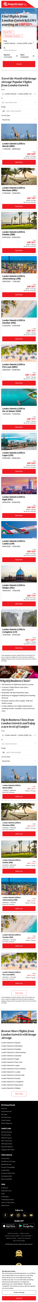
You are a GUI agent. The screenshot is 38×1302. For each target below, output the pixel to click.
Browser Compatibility (8, 1167)
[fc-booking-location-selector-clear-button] (34, 42)
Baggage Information (7, 1149)
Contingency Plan (6, 1176)
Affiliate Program (6, 1138)
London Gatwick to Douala (10, 1078)
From (5, 41)
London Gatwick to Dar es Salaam (13, 1069)
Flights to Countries (12, 1233)
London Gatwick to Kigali (10, 1059)
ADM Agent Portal (6, 1144)
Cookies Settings (19, 1292)
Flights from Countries (24, 1238)
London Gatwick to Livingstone (12, 1082)
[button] (13, 36)
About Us (4, 1108)
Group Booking (6, 1135)
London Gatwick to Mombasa (11, 1046)
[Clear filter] (35, 94)
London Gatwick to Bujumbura (12, 1085)
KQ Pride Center (6, 1117)
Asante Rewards (6, 1111)
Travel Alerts (5, 1196)
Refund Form (5, 1205)
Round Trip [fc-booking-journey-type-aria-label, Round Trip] (7, 32)
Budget (3, 107)
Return (22, 55)
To (4, 48)
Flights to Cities (24, 1233)
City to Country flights (19, 1240)
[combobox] (19, 94)
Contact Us (4, 1188)
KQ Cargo (4, 1114)
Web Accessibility (6, 1179)
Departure (7, 55)
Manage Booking (6, 1132)
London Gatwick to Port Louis (11, 1062)
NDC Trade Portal (6, 1141)
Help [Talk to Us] (6, 1191)
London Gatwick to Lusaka (10, 1072)
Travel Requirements (7, 1199)
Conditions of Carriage (8, 1161)
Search (19, 64)
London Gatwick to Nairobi (10, 1043)
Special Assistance (7, 1146)
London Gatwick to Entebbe (11, 1049)
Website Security (6, 1164)
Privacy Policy (5, 1158)
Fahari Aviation (6, 1120)
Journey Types (5, 115)
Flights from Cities (11, 1238)
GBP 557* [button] (25, 25)
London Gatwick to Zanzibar (11, 1056)
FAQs (3, 1193)
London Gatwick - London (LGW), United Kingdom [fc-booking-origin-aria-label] (18, 43)
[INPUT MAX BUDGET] (20, 111)
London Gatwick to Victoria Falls (12, 1075)
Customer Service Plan (8, 1173)
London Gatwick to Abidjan (11, 1088)
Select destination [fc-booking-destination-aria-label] (10, 50)
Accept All (19, 1298)
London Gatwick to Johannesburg (13, 1052)
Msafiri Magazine (6, 1123)
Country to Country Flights (12, 1236)
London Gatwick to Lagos (10, 1065)
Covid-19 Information (7, 1202)
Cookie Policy (5, 1170)
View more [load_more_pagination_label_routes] (19, 1094)
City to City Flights (26, 1236)
